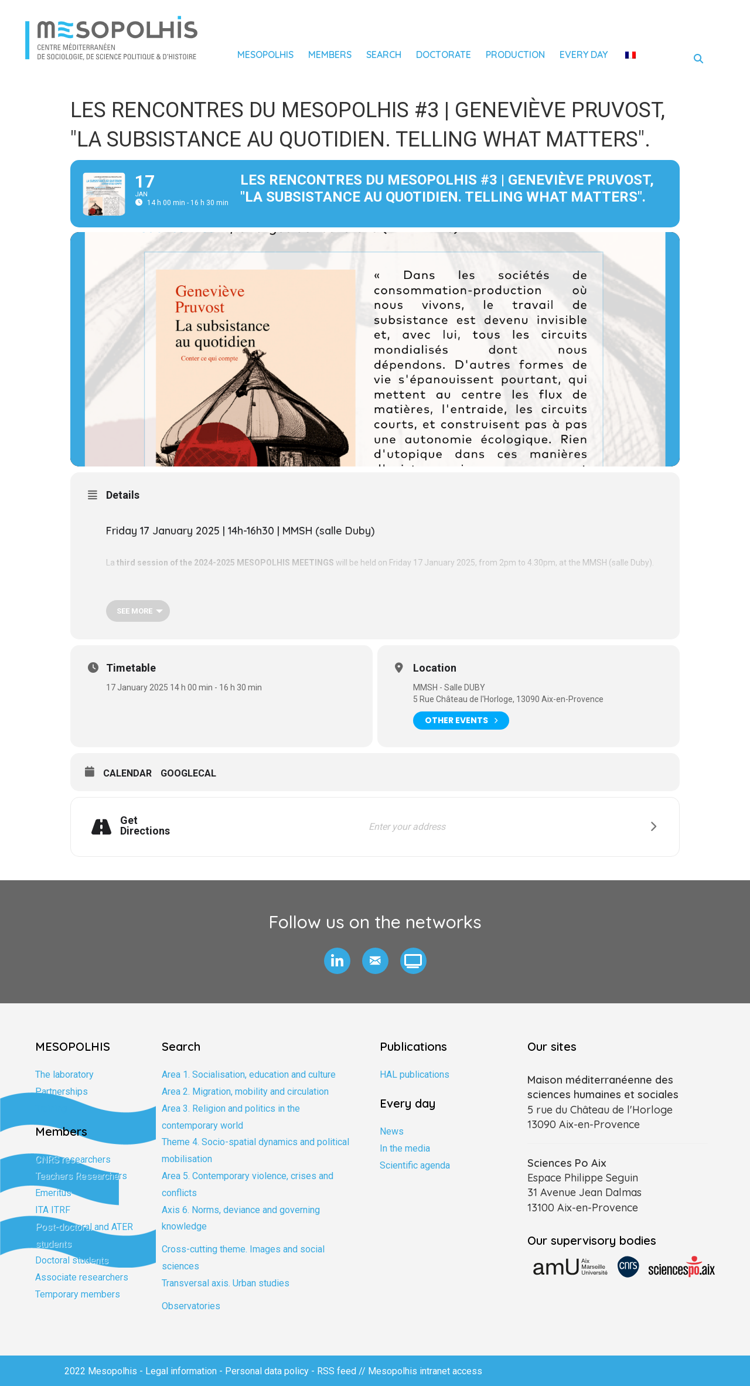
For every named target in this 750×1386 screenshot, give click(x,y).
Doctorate (443, 54)
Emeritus (53, 1192)
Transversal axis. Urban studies (225, 1283)
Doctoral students (71, 1260)
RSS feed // (342, 1371)
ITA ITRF (52, 1209)
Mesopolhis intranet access (425, 1371)
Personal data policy (267, 1371)
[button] (337, 961)
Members (330, 54)
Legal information (181, 1371)
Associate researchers (81, 1277)
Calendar (127, 773)
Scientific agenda (415, 1165)
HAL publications (414, 1074)
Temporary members (77, 1294)
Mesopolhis (265, 54)
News (392, 1131)
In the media (405, 1148)
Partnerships (61, 1091)
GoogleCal (188, 773)
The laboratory (64, 1074)
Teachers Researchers (81, 1175)
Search (383, 54)
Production (515, 54)
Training (51, 1108)
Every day (584, 54)
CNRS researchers (73, 1159)
